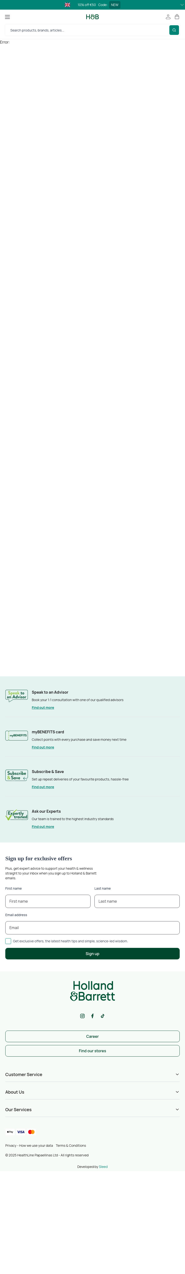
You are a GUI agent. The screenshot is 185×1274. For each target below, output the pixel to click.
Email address (16, 915)
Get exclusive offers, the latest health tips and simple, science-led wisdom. (70, 941)
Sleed (103, 1166)
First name (13, 888)
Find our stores (92, 1050)
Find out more (43, 707)
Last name (102, 888)
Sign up (92, 953)
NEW (115, 4)
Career (92, 1036)
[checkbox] (8, 941)
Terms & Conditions (71, 1145)
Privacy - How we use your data (29, 1145)
